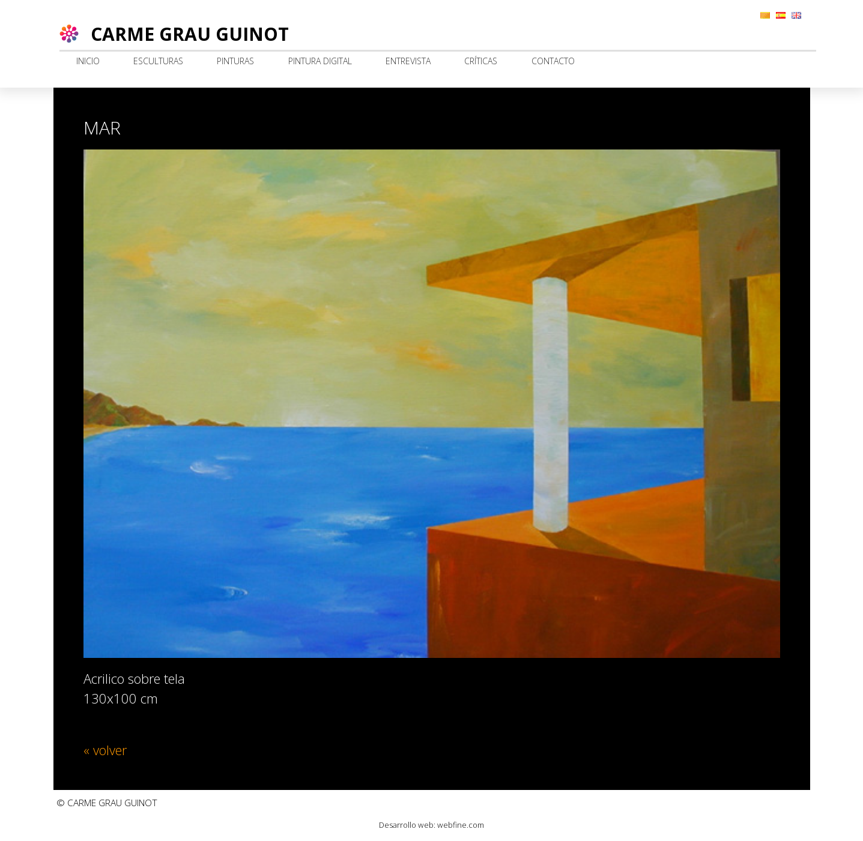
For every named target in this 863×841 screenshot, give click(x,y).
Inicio (88, 61)
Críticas (480, 61)
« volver (105, 750)
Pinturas (235, 61)
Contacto (553, 61)
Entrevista (408, 61)
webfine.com (460, 824)
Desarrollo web (406, 824)
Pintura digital (320, 61)
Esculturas (158, 61)
